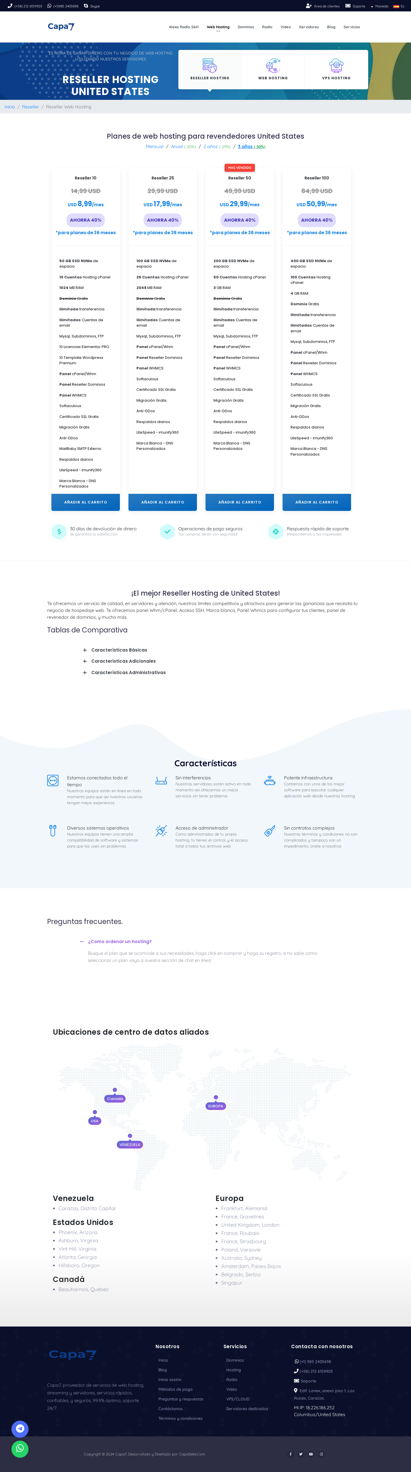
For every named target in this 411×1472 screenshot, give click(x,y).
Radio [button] (267, 27)
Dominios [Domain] (235, 1360)
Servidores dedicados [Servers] (247, 1408)
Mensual (155, 146)
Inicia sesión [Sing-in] (169, 1379)
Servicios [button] (352, 27)
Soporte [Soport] (359, 6)
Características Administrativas (128, 673)
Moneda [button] (379, 6)
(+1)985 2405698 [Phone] (65, 6)
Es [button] (398, 6)
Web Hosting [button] (218, 27)
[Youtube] (311, 1454)
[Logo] (61, 27)
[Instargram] (321, 1454)
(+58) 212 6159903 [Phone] (28, 6)
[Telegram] (20, 1429)
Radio (231, 1379)
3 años (251, 146)
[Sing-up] (309, 6)
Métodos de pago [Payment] (175, 1389)
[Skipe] (86, 6)
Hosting (233, 1369)
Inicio (10, 107)
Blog (162, 1369)
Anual (183, 146)
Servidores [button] (309, 27)
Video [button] (286, 27)
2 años (217, 146)
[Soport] (348, 6)
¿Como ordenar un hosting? (120, 942)
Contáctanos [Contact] (170, 1408)
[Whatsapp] (20, 1449)
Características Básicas (119, 650)
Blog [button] (331, 27)
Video (231, 1389)
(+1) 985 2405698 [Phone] (315, 1361)
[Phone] (11, 6)
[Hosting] (210, 69)
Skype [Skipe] (95, 6)
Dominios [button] (246, 27)
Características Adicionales (123, 661)
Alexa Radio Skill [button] (184, 27)
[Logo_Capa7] (72, 1354)
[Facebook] (290, 1454)
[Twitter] (300, 1454)
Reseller (30, 107)
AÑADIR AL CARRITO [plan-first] (85, 502)
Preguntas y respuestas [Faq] (181, 1399)
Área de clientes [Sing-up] (327, 6)
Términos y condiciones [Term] (180, 1418)
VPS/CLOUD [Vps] (237, 1399)
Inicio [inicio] (163, 1360)
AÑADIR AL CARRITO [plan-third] (162, 502)
